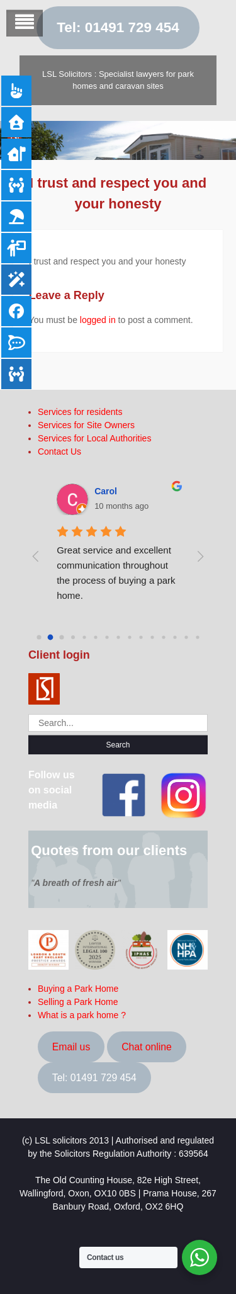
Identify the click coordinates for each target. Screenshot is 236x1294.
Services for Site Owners (86, 425)
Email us (71, 1046)
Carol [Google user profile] (105, 491)
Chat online (146, 1046)
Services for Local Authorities (95, 438)
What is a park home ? (82, 1015)
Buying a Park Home (78, 989)
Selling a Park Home (78, 1002)
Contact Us (59, 451)
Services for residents (80, 412)
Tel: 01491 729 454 (118, 27)
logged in (98, 320)
